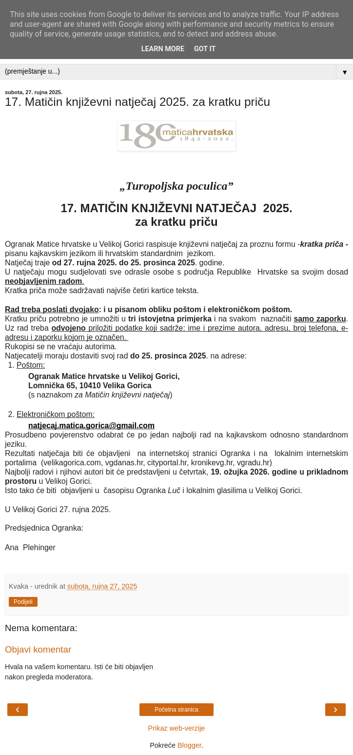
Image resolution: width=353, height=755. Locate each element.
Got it (205, 49)
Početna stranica (176, 709)
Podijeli (23, 601)
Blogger (189, 745)
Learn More (162, 49)
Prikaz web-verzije (176, 728)
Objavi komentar (38, 649)
